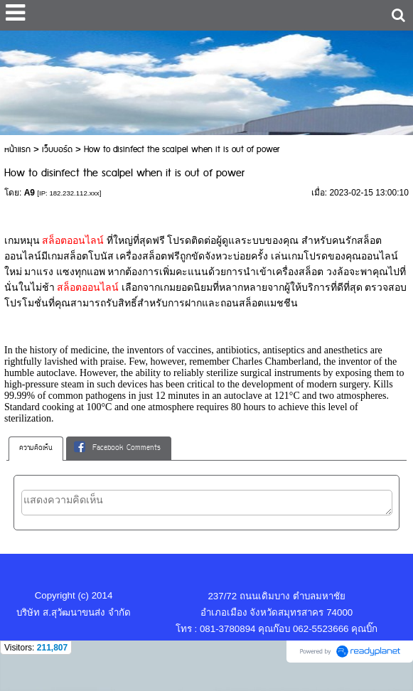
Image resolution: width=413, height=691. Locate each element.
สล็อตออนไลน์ (73, 240)
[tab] (36, 448)
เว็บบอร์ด (57, 149)
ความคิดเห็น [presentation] (36, 448)
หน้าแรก (17, 149)
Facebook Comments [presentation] (117, 448)
